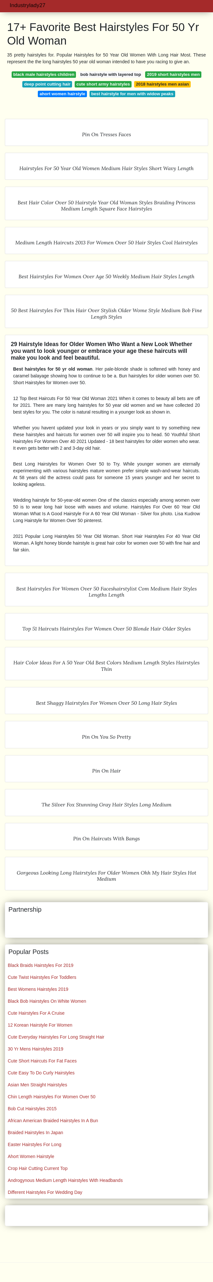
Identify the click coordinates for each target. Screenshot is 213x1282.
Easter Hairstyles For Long (34, 1144)
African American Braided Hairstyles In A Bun (53, 1120)
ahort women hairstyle (62, 93)
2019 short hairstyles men (173, 74)
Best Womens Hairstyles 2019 (38, 989)
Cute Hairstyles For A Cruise (36, 1013)
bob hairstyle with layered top (110, 74)
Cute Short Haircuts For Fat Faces (42, 1060)
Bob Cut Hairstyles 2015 (32, 1108)
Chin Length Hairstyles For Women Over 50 (51, 1096)
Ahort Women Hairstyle (31, 1156)
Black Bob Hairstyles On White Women (47, 1001)
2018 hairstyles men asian (162, 84)
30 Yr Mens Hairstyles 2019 (35, 1048)
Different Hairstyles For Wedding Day (45, 1192)
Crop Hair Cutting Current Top (38, 1168)
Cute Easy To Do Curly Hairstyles (41, 1072)
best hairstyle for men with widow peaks (132, 93)
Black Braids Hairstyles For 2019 (40, 965)
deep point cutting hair (47, 84)
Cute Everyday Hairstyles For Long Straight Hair (56, 1037)
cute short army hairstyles (103, 84)
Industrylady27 (28, 5)
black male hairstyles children (43, 74)
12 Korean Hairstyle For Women (40, 1025)
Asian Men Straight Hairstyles (37, 1084)
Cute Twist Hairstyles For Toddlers (42, 977)
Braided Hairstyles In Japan (35, 1132)
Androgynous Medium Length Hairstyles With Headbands (65, 1180)
